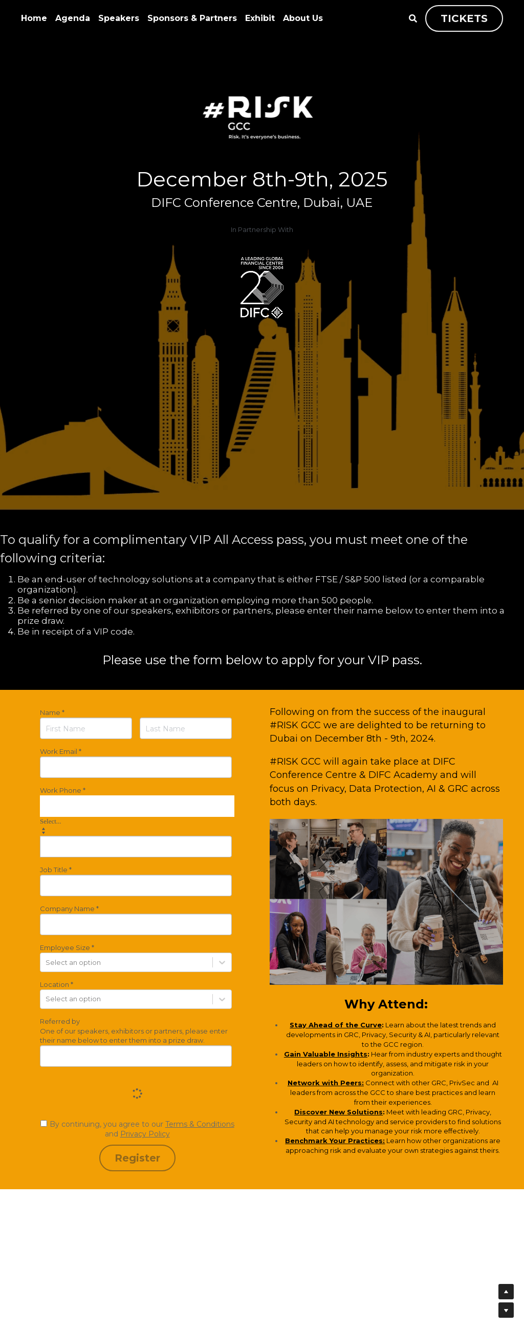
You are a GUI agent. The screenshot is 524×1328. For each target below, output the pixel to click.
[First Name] (86, 728)
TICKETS (464, 18)
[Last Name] (186, 728)
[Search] (413, 18)
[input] (136, 767)
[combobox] (137, 806)
